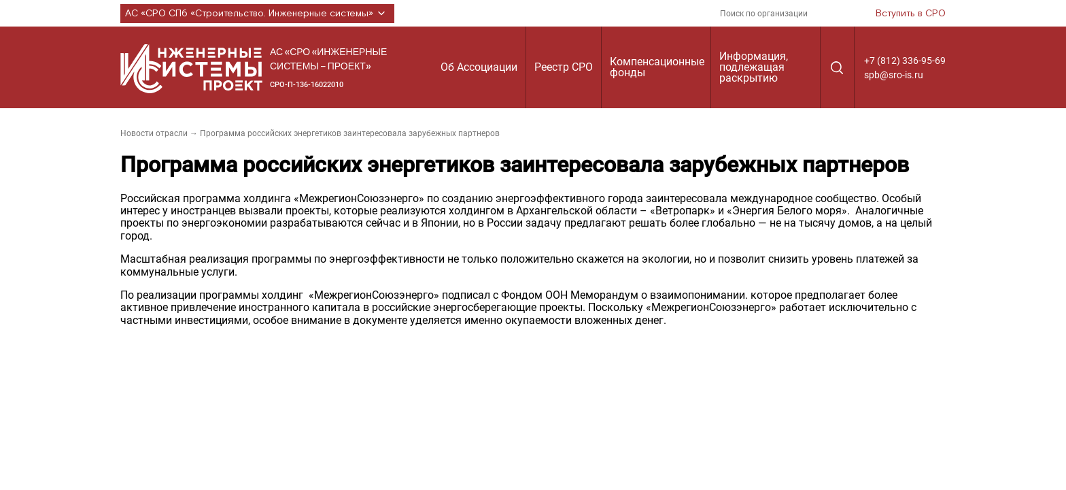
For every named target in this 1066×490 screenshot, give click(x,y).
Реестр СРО (563, 67)
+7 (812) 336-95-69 (905, 60)
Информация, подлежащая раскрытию (753, 67)
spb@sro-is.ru (893, 74)
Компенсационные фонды (657, 67)
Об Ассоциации (479, 67)
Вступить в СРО (911, 13)
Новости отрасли (154, 133)
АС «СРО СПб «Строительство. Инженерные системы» (257, 13)
